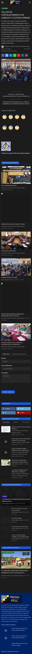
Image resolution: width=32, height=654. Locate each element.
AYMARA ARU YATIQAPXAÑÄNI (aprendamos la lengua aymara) (20, 461)
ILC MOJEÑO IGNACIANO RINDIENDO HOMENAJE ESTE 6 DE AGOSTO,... (14, 571)
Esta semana (6, 422)
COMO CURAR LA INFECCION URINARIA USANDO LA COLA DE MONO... (21, 439)
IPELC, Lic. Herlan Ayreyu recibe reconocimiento (19, 509)
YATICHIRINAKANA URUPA (9, 185)
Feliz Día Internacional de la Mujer (20, 526)
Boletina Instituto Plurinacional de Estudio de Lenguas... (19, 644)
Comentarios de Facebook (19, 354)
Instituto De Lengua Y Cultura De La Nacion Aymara (15, 46)
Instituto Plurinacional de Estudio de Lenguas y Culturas (20, 431)
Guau (17, 132)
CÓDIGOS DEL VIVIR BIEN (8, 251)
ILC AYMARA (4, 8)
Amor (17, 121)
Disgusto (10, 121)
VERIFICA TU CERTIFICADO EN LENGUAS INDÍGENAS (21, 428)
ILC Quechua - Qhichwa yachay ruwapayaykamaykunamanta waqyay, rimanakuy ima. (16, 95)
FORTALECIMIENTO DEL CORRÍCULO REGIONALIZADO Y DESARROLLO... (12, 343)
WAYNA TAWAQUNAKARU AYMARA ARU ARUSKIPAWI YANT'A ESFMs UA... (12, 315)
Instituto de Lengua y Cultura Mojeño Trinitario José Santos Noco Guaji (20, 453)
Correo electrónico (6, 365)
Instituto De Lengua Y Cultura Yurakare (20, 442)
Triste (10, 132)
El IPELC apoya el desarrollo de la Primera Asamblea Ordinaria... (19, 629)
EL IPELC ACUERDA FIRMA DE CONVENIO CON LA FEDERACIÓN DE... (21, 536)
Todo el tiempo (25, 422)
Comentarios (6, 354)
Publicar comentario (8, 392)
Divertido (23, 121)
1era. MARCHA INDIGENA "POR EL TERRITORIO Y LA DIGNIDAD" (20, 471)
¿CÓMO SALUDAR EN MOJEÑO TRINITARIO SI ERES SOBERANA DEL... (21, 449)
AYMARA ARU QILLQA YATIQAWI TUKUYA (13, 224)
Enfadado (4, 132)
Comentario (4, 372)
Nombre (3, 358)
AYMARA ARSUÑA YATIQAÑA (9, 277)
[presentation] (12, 386)
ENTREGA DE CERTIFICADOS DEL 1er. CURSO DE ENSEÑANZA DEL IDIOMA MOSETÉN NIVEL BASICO (16, 103)
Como (4, 121)
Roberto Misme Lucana (6, 279)
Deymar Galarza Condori (7, 503)
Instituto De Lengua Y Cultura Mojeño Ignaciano (12, 575)
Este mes (16, 422)
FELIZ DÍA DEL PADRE (17, 518)
